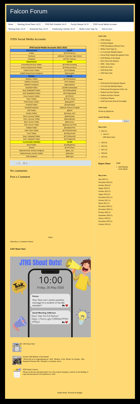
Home (10, 24)
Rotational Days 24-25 (39, 29)
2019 (103, 157)
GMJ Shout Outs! (18, 249)
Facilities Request (107, 43)
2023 (103, 146)
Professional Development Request (113, 83)
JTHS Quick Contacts (30, 369)
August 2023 (102, 194)
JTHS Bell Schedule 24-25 (55, 24)
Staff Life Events (107, 67)
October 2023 (103, 191)
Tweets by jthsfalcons (106, 111)
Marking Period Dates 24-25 (29, 24)
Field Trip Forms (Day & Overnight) (114, 101)
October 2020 (103, 212)
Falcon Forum (28, 11)
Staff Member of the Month (110, 58)
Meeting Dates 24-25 (16, 29)
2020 (103, 153)
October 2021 (103, 200)
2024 (103, 143)
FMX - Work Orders (108, 64)
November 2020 (104, 209)
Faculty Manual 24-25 (80, 24)
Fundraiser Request (107, 98)
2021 (103, 150)
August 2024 (102, 188)
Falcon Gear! (107, 29)
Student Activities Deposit (110, 92)
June (105, 134)
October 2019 (103, 224)
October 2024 (103, 185)
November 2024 (104, 182)
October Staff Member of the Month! (36, 357)
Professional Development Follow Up (114, 89)
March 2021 (102, 203)
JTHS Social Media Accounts (105, 24)
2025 (103, 131)
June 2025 (102, 179)
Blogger (79, 393)
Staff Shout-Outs (107, 70)
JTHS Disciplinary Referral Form (112, 46)
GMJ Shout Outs (107, 73)
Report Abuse (104, 163)
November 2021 (104, 197)
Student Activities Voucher (110, 95)
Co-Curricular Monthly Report (111, 52)
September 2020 (104, 215)
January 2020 (103, 218)
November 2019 (104, 221)
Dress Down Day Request (110, 61)
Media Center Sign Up (88, 29)
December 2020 (104, 206)
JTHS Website (106, 40)
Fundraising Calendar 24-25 (63, 29)
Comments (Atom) (26, 242)
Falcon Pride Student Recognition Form (115, 55)
